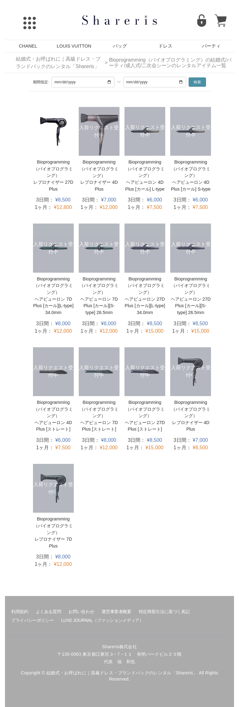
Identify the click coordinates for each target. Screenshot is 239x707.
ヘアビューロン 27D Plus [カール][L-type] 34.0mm (145, 306)
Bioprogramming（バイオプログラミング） (53, 168)
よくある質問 (48, 611)
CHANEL (28, 46)
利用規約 (19, 611)
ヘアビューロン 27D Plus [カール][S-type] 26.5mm (191, 306)
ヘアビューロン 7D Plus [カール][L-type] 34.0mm (53, 306)
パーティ (211, 46)
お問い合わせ (81, 611)
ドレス (165, 46)
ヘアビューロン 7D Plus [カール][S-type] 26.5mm (99, 306)
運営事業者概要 (116, 611)
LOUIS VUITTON (74, 46)
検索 (197, 82)
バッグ (120, 46)
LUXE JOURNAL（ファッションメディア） (102, 620)
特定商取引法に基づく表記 (164, 611)
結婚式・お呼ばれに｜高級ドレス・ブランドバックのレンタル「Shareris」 (58, 62)
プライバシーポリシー (32, 620)
